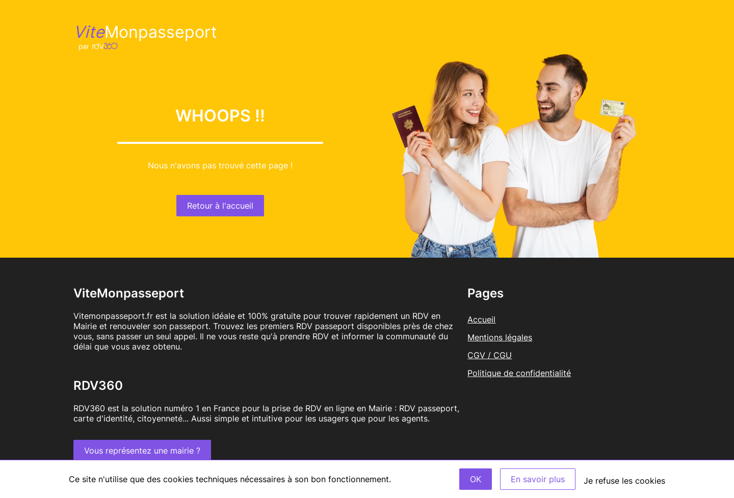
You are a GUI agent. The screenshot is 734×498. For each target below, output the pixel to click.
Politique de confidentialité (519, 373)
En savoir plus (538, 479)
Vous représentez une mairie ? (142, 450)
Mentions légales (499, 337)
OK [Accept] (475, 479)
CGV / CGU (489, 355)
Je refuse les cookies (624, 481)
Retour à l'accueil (220, 206)
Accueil (481, 319)
